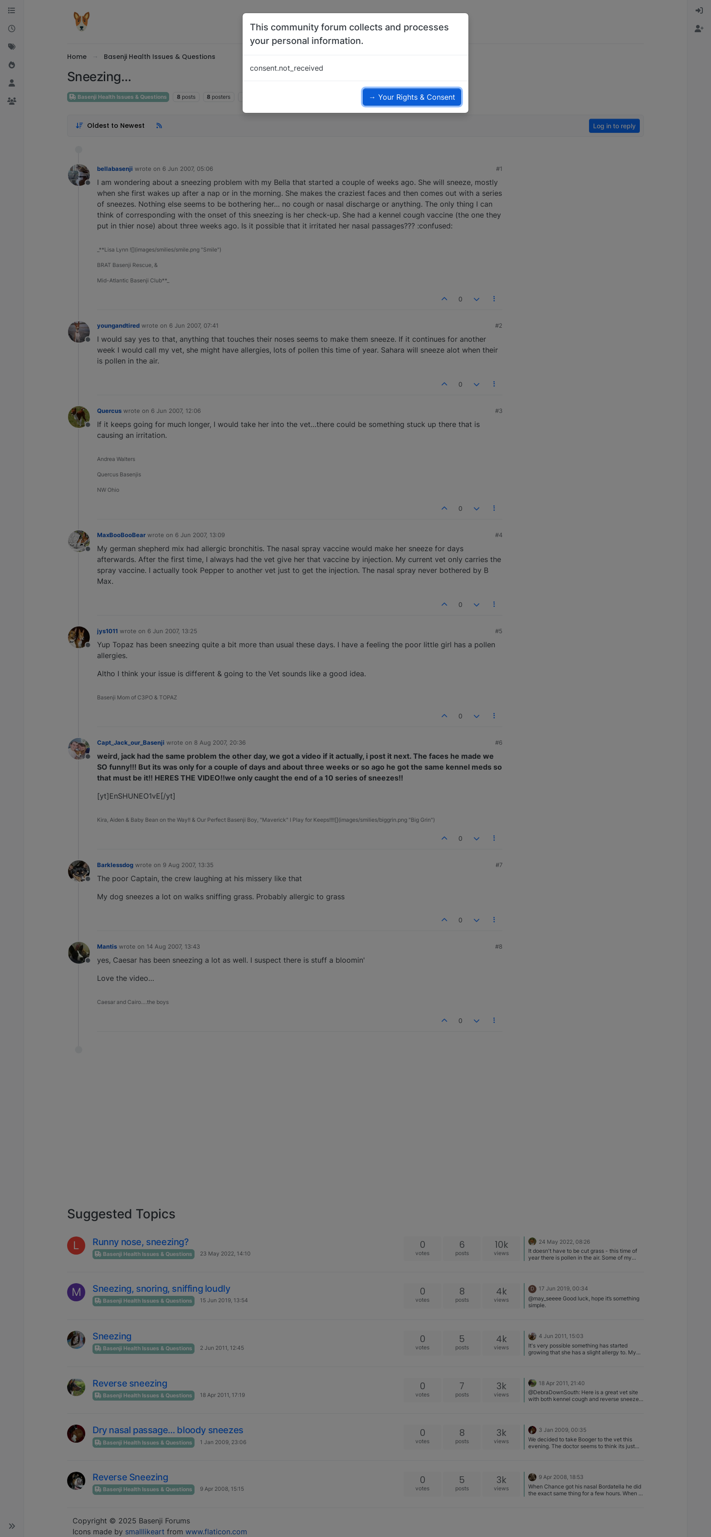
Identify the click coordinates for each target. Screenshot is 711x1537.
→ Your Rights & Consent (412, 97)
